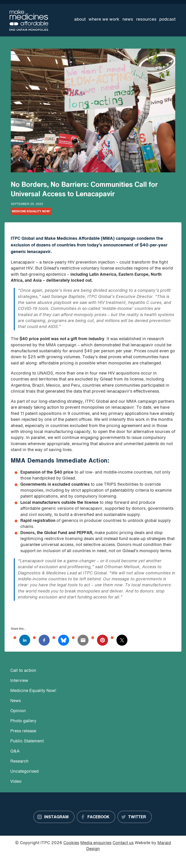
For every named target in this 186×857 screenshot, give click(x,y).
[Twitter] (134, 817)
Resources (146, 19)
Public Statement (27, 741)
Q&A (15, 751)
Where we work (104, 19)
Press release (23, 731)
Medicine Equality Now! (31, 211)
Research (19, 761)
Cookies (71, 843)
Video (16, 782)
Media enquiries (95, 843)
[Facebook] (96, 817)
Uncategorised (24, 772)
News (127, 19)
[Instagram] (54, 817)
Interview (19, 681)
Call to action (23, 671)
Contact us (123, 843)
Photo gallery (23, 721)
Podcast (167, 19)
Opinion (18, 711)
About (80, 19)
